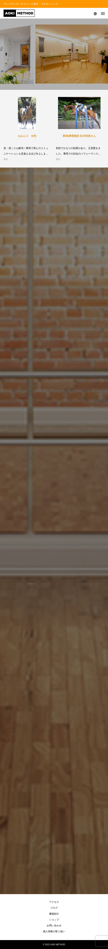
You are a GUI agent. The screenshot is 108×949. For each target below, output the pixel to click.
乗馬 (6, 159)
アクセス (54, 902)
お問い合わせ (54, 925)
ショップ (54, 919)
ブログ (54, 907)
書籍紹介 (54, 913)
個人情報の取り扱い (54, 931)
